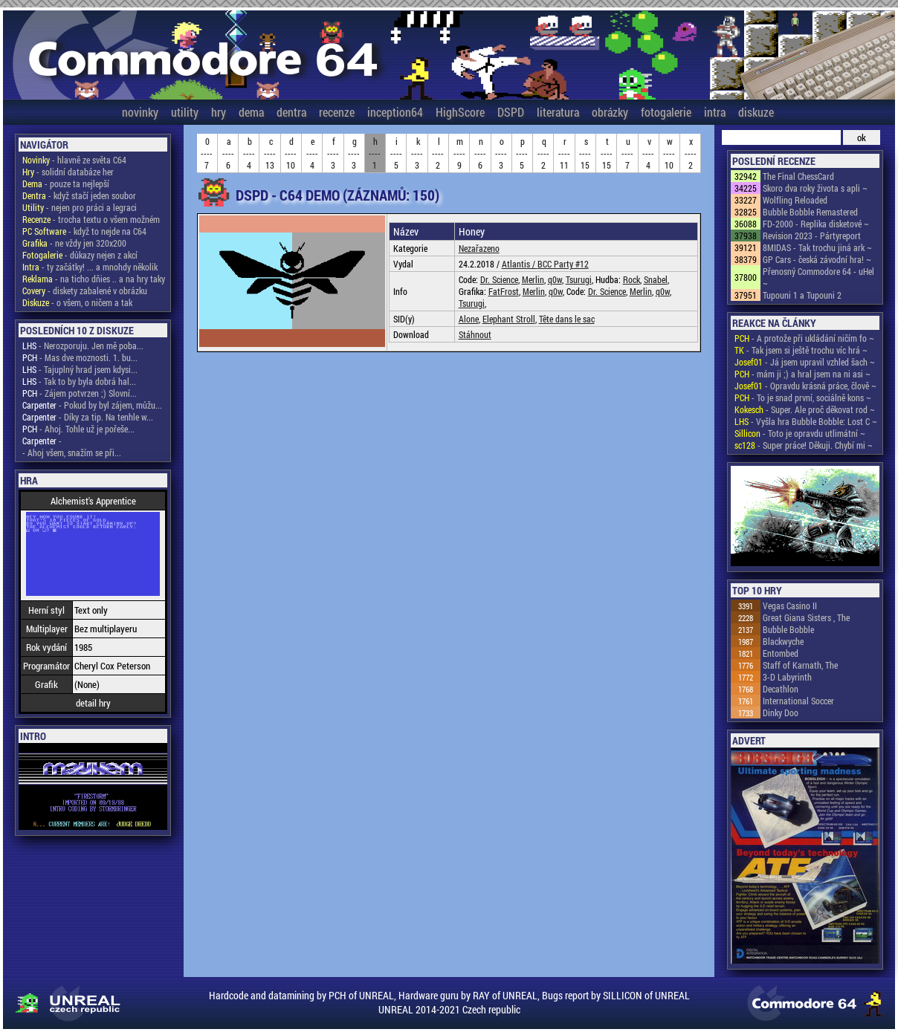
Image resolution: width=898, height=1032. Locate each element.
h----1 (375, 153)
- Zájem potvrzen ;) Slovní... (79, 393)
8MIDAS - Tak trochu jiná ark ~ (817, 247)
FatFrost (503, 291)
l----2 (438, 153)
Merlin (533, 279)
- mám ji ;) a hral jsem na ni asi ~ (802, 374)
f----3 (333, 153)
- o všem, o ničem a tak (77, 302)
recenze (337, 112)
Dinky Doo (780, 712)
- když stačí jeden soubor (79, 195)
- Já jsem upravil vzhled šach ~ (804, 362)
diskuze (756, 112)
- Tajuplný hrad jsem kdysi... (80, 369)
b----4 (249, 153)
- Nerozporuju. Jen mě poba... (82, 345)
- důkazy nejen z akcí (80, 255)
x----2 (691, 153)
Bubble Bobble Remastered (810, 212)
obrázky (610, 112)
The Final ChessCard (798, 176)
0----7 (207, 153)
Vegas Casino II (790, 605)
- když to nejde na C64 (84, 231)
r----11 (564, 153)
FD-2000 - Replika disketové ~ (816, 224)
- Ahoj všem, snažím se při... (71, 452)
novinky (140, 112)
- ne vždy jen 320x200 (74, 243)
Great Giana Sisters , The (806, 617)
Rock (631, 279)
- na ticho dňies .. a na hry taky (93, 279)
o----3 (501, 153)
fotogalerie (666, 112)
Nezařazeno (479, 248)
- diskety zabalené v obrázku (84, 290)
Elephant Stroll (508, 319)
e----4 (312, 153)
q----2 (543, 153)
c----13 (270, 153)
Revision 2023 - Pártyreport (812, 235)
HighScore (460, 112)
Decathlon (780, 689)
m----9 (459, 153)
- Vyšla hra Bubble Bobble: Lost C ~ (805, 421)
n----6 (480, 153)
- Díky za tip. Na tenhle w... (87, 417)
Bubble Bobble (788, 629)
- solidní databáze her (68, 172)
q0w (555, 279)
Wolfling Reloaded (795, 200)
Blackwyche (783, 641)
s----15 (585, 153)
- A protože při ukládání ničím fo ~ (804, 338)
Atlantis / (519, 264)
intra (715, 112)
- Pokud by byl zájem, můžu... (92, 405)
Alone (469, 319)
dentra (291, 112)
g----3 (354, 153)
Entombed (780, 653)
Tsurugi (579, 279)
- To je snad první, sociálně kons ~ (802, 397)
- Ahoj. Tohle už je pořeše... (78, 429)
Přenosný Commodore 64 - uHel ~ (818, 277)
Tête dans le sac (567, 319)
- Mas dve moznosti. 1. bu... (80, 357)
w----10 (669, 153)
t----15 (607, 153)
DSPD (510, 112)
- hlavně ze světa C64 (74, 160)
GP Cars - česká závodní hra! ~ (817, 259)
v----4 (648, 153)
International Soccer (798, 701)
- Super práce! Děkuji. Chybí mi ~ (803, 445)
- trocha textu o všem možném (91, 219)
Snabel (656, 279)
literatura (558, 112)
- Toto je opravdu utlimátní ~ (799, 433)
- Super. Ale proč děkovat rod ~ (804, 409)
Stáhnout (475, 334)
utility (184, 112)
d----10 (291, 153)
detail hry (93, 703)
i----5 (396, 153)
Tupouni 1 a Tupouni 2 (802, 295)
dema (251, 112)
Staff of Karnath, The (800, 665)
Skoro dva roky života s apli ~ (815, 188)
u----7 (627, 153)
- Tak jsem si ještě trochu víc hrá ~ (801, 350)
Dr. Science (499, 279)
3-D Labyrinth (787, 677)
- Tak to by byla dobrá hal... (79, 381)
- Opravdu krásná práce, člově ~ (805, 386)
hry (218, 112)
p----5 (522, 153)
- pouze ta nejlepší (65, 183)
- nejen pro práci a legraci (79, 207)
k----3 (417, 153)
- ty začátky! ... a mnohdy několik (90, 267)
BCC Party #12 (563, 264)
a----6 (228, 153)
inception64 (395, 112)
